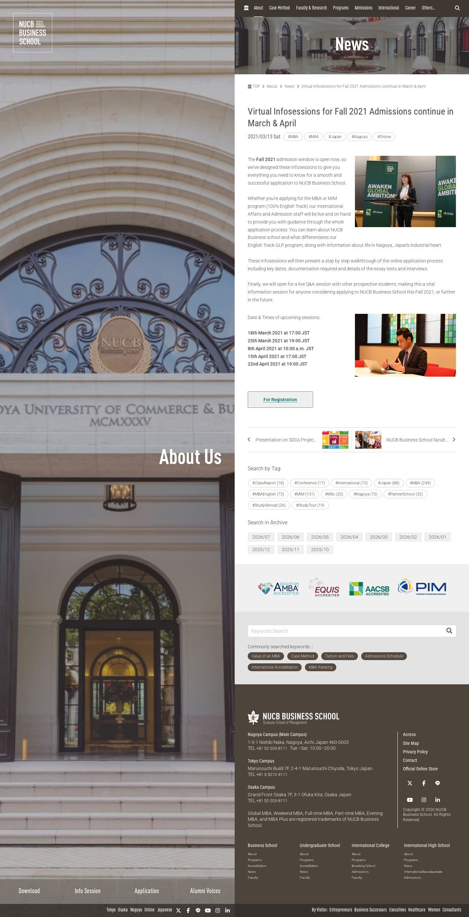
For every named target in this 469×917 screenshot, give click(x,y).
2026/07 (261, 537)
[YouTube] (208, 910)
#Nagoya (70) (365, 494)
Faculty (253, 876)
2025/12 (261, 549)
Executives (397, 910)
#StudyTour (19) (310, 505)
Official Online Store (420, 768)
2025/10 (320, 549)
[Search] (449, 631)
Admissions (363, 8)
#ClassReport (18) (268, 483)
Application (147, 891)
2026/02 (408, 537)
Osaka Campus (261, 786)
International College (371, 844)
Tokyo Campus (261, 760)
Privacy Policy (415, 751)
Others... (428, 8)
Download (29, 891)
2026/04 (349, 537)
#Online (384, 137)
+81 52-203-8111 (273, 748)
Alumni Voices (205, 891)
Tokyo (111, 910)
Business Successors (370, 910)
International (388, 8)
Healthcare (417, 910)
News (289, 86)
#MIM (313, 137)
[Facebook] (188, 910)
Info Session (88, 891)
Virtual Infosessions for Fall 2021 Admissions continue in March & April (363, 86)
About (258, 8)
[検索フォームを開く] (457, 8)
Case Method (279, 8)
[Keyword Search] (345, 631)
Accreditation (257, 865)
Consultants (452, 910)
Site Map (411, 743)
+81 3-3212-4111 (273, 774)
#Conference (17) (309, 483)
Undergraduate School (320, 844)
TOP (254, 86)
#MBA (293, 137)
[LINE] (198, 910)
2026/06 (290, 537)
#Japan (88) (388, 483)
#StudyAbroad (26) (269, 505)
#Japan (335, 137)
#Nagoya (359, 137)
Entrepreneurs (340, 910)
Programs (340, 8)
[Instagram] (218, 910)
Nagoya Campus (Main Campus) (277, 734)
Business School (262, 844)
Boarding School (363, 865)
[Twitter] (178, 910)
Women (434, 910)
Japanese (164, 910)
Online (149, 910)
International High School (427, 844)
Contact (410, 760)
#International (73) (351, 483)
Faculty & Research (311, 8)
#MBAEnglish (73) (268, 494)
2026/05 (320, 537)
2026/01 (437, 537)
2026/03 (379, 537)
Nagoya (136, 910)
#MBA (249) (420, 483)
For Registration (280, 399)
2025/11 (290, 549)
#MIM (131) (304, 494)
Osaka (123, 910)
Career (410, 8)
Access (409, 734)
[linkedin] (227, 910)
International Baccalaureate (423, 870)
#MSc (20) (334, 494)
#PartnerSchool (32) (405, 494)
